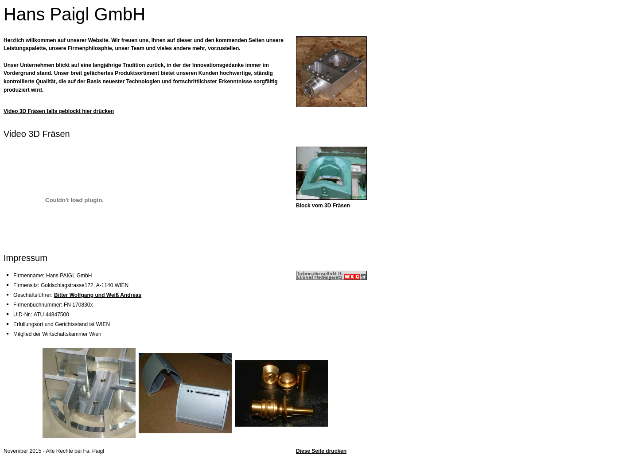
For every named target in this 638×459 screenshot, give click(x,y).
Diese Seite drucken (321, 451)
